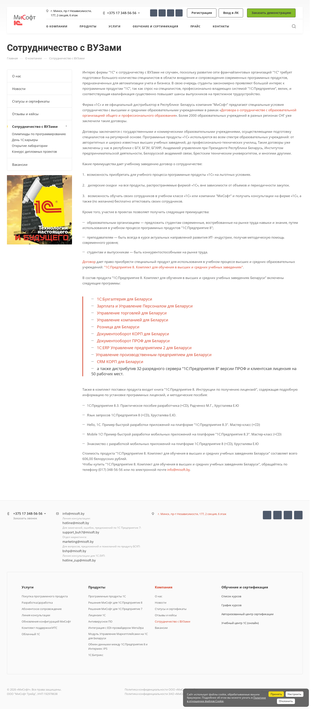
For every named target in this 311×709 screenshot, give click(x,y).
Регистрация (202, 13)
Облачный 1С (31, 634)
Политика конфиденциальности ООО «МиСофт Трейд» (161, 689)
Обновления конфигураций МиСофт (46, 621)
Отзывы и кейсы (25, 114)
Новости (19, 88)
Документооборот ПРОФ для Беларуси (133, 340)
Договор (89, 261)
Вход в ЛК (231, 13)
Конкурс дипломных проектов (34, 151)
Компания (163, 587)
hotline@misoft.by (75, 523)
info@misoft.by (178, 469)
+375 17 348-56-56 (121, 13)
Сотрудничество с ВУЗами (40, 126)
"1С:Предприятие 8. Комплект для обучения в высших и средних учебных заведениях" (173, 267)
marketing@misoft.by (77, 542)
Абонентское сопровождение (42, 609)
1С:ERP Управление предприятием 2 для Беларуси (144, 347)
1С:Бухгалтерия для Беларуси (124, 299)
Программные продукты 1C (107, 596)
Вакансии (20, 164)
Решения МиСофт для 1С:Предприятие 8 (115, 602)
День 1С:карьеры (25, 140)
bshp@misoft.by (74, 551)
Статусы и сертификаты (31, 101)
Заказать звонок (25, 518)
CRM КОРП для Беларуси (120, 361)
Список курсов (231, 596)
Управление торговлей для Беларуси (132, 312)
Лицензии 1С (97, 615)
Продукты (96, 587)
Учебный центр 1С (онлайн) (240, 623)
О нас (16, 76)
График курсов (231, 605)
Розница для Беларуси (118, 326)
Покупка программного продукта (45, 596)
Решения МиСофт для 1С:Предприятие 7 (115, 609)
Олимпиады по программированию (39, 134)
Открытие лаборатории (29, 146)
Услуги (28, 587)
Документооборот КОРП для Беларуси (133, 333)
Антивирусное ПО (100, 621)
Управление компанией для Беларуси (132, 319)
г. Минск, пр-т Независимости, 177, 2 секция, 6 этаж (192, 514)
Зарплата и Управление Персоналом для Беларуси (145, 306)
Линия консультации (36, 615)
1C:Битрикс (95, 655)
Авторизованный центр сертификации (247, 614)
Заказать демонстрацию (271, 13)
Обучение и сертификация (244, 587)
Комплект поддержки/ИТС (39, 628)
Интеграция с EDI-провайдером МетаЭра (116, 628)
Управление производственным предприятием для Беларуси (153, 354)
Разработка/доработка (37, 602)
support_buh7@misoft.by (80, 532)
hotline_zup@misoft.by (79, 560)
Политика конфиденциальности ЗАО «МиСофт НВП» (160, 694)
